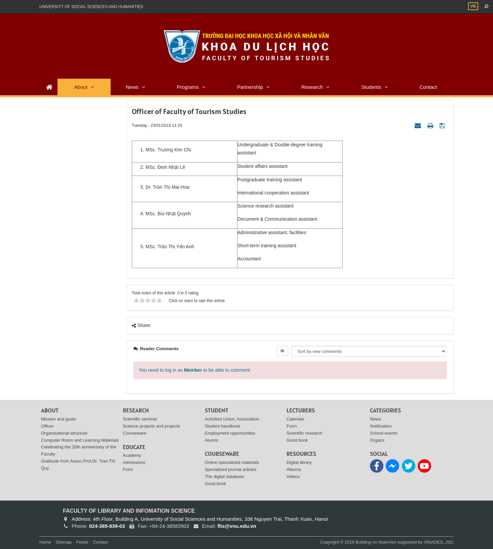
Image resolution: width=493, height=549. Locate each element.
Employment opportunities (230, 433)
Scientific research (304, 433)
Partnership (250, 87)
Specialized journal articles (231, 469)
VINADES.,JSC (439, 542)
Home (45, 542)
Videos (293, 476)
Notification (380, 426)
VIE (473, 6)
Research (312, 87)
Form (128, 469)
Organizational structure (64, 433)
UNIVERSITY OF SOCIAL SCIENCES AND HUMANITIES (91, 6)
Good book (215, 483)
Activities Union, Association (232, 419)
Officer (47, 426)
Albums (294, 469)
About (80, 87)
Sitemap (63, 542)
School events (383, 433)
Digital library (299, 462)
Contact (428, 87)
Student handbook (222, 426)
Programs (188, 87)
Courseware (134, 433)
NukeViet (387, 542)
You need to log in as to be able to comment (194, 370)
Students (371, 87)
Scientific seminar (140, 419)
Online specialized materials (232, 462)
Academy (132, 455)
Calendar (295, 419)
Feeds (82, 542)
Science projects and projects (151, 426)
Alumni (211, 440)
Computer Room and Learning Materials (80, 440)
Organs (377, 440)
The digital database (224, 476)
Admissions (134, 462)
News (132, 87)
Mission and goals (58, 419)
